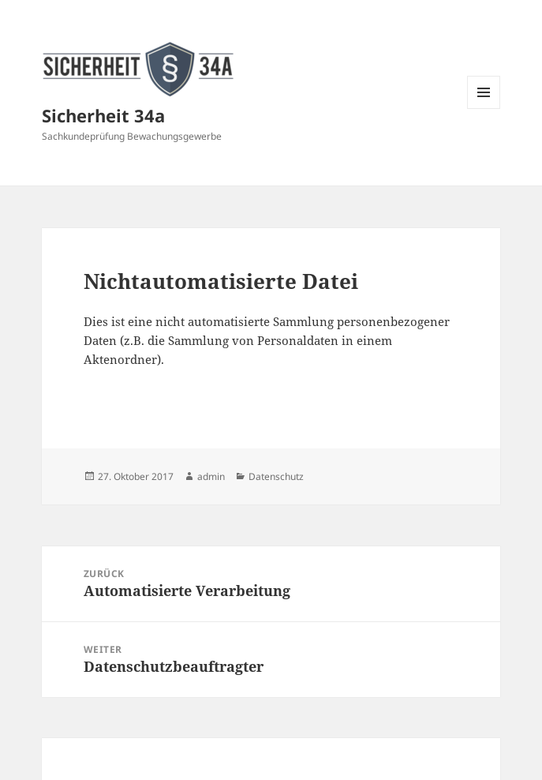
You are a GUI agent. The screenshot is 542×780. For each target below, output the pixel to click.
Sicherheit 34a (103, 115)
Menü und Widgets (484, 108)
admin (211, 476)
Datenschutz (276, 476)
